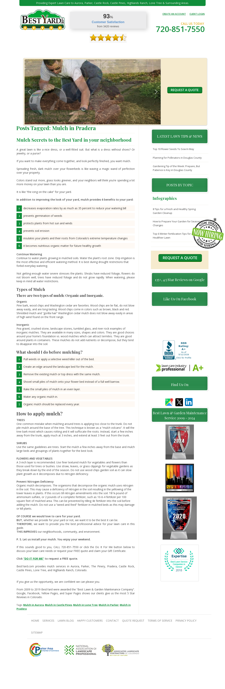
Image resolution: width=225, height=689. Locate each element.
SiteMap (37, 632)
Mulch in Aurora (33, 605)
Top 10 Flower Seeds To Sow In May (173, 149)
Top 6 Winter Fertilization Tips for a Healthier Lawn (173, 235)
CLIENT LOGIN (197, 14)
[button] (29, 92)
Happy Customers (109, 48)
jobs (191, 48)
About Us (42, 48)
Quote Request (148, 48)
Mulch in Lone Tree (85, 605)
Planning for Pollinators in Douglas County (177, 157)
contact (129, 48)
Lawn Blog (66, 620)
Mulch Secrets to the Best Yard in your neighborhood (74, 140)
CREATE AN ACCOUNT (174, 14)
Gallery (90, 48)
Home (29, 48)
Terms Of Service (160, 620)
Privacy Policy (185, 620)
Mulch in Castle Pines (58, 605)
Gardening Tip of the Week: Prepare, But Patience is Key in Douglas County (176, 168)
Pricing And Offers (173, 48)
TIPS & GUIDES (74, 48)
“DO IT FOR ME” (33, 558)
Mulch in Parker (109, 605)
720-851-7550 (180, 29)
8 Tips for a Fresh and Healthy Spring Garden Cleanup (174, 211)
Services (57, 48)
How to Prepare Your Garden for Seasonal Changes (177, 223)
